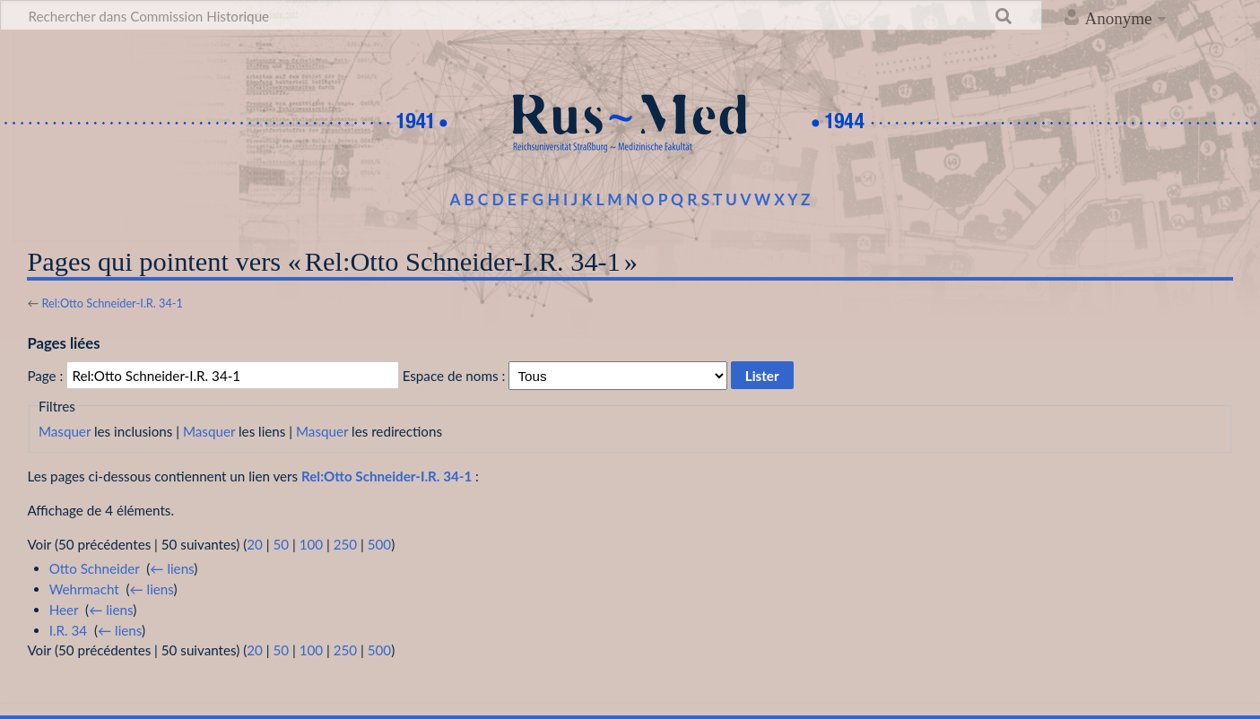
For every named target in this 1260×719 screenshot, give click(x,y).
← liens (172, 568)
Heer (64, 610)
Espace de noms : (454, 376)
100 (311, 544)
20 (255, 544)
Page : (45, 376)
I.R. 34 (68, 630)
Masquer (65, 431)
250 (345, 544)
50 (281, 544)
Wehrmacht (84, 589)
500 (379, 544)
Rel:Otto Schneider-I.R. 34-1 (112, 303)
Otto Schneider (94, 568)
